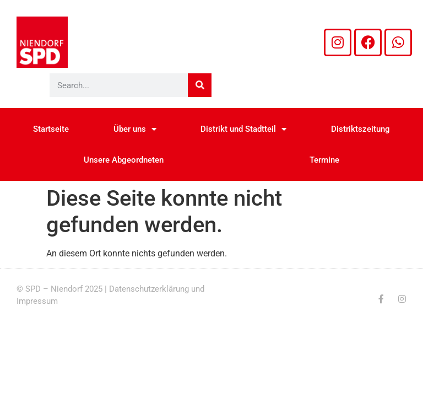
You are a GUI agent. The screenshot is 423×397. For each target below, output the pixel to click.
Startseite (51, 129)
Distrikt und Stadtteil (243, 129)
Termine (324, 160)
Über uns (134, 129)
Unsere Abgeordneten (124, 160)
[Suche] (200, 85)
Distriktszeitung (360, 129)
